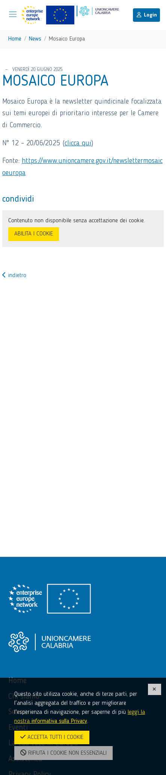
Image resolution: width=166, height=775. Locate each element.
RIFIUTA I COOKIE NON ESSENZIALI (63, 752)
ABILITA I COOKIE (33, 234)
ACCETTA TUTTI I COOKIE (51, 737)
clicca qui (78, 143)
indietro (14, 276)
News (35, 39)
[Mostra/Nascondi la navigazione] (12, 14)
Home (14, 39)
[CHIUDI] (154, 689)
